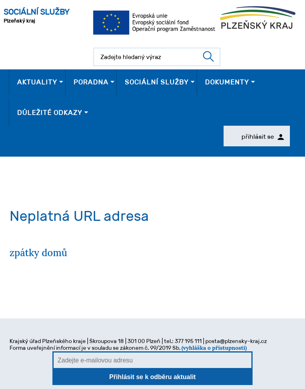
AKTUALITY (37, 82)
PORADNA (90, 82)
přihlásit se (262, 136)
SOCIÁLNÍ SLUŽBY (157, 82)
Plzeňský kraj (36, 16)
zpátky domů (38, 253)
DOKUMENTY (227, 82)
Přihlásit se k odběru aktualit (152, 377)
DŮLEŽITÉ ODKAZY (49, 113)
